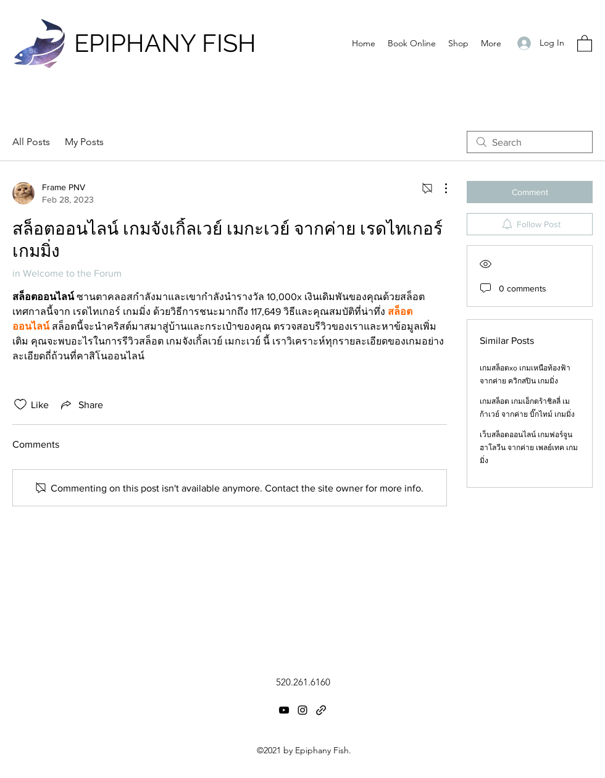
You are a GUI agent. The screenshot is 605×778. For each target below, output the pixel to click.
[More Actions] (439, 188)
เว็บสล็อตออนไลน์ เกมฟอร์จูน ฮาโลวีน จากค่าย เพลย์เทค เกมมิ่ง (529, 447)
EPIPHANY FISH (165, 42)
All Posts (31, 142)
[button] (584, 43)
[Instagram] (302, 710)
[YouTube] (284, 710)
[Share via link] (81, 404)
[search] (530, 142)
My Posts (84, 142)
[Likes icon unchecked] (20, 404)
